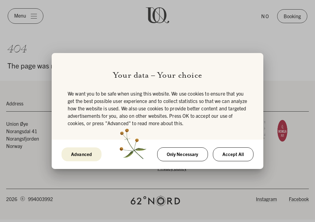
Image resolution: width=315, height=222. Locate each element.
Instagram (266, 199)
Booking (292, 16)
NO (265, 16)
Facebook (299, 199)
